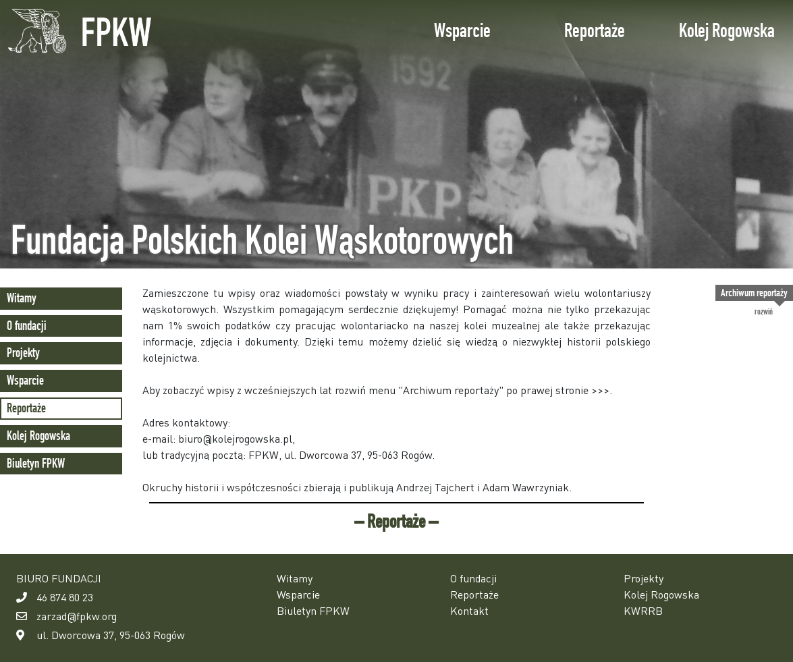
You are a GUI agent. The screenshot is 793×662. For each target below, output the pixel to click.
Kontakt (469, 610)
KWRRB (643, 610)
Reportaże (594, 30)
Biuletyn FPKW (36, 463)
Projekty (23, 352)
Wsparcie (462, 30)
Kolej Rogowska (727, 30)
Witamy (21, 298)
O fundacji (27, 325)
